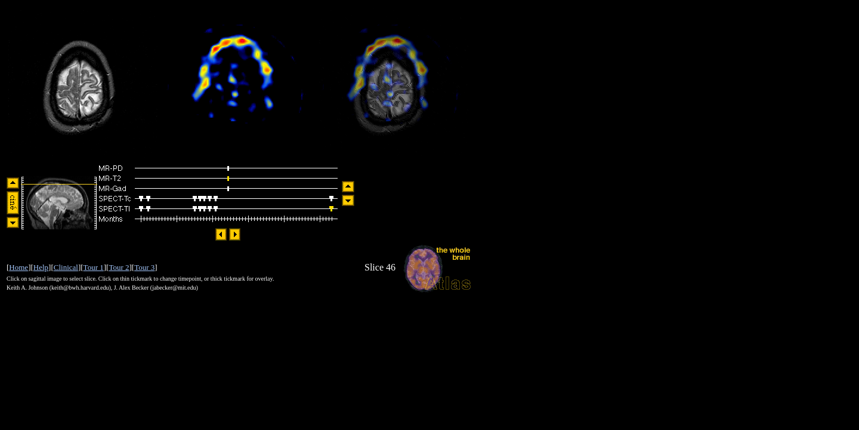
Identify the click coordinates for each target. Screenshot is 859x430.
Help (40, 267)
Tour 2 (119, 267)
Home (18, 267)
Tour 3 (144, 267)
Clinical (66, 267)
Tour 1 (94, 267)
